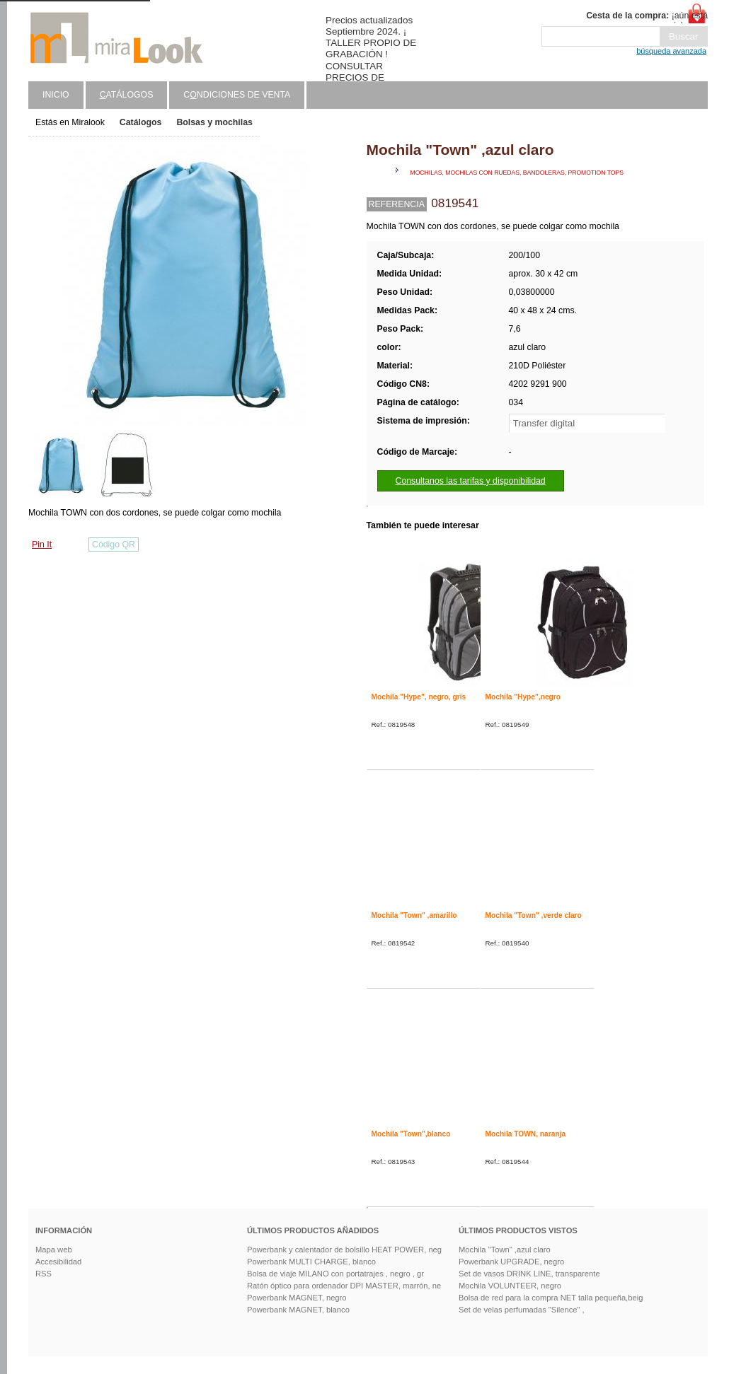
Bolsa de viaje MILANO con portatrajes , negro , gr (335, 1273)
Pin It (42, 544)
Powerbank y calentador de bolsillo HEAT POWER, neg (344, 1249)
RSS (43, 1273)
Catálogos (141, 122)
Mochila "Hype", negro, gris (419, 697)
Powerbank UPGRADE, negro (511, 1261)
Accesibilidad (58, 1261)
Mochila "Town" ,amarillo (414, 915)
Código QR (113, 544)
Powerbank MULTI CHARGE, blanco (311, 1261)
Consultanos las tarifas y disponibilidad (471, 481)
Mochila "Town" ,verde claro (534, 915)
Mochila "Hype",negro (523, 697)
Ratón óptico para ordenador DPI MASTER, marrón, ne (344, 1285)
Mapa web (53, 1249)
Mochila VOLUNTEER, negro (510, 1285)
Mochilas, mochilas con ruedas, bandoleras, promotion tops (517, 172)
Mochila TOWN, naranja (526, 1134)
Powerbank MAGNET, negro (297, 1297)
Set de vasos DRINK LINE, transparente (529, 1273)
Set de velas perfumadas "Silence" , (522, 1309)
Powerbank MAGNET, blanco (298, 1309)
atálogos (127, 95)
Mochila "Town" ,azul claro (505, 1249)
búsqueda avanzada (671, 51)
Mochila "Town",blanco (411, 1134)
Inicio (55, 95)
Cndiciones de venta (236, 95)
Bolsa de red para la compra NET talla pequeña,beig (551, 1297)
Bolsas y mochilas (214, 122)
